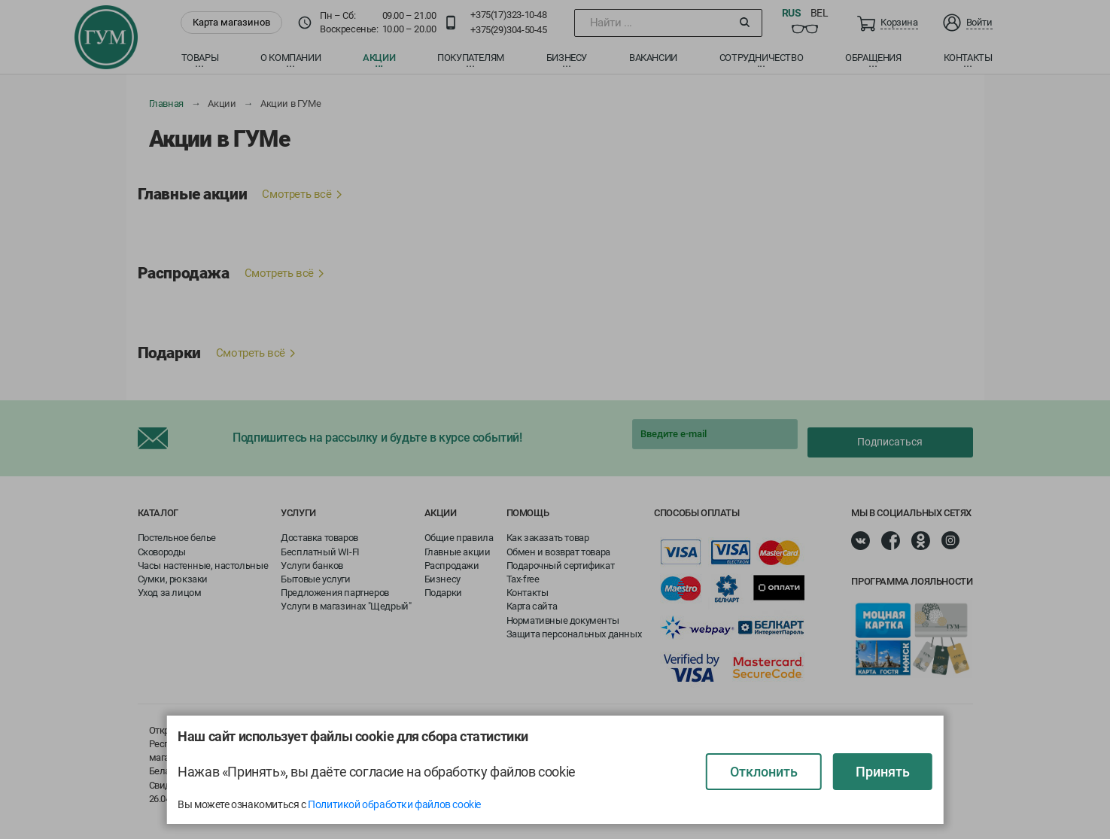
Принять (883, 772)
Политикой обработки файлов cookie (394, 804)
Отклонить (764, 772)
